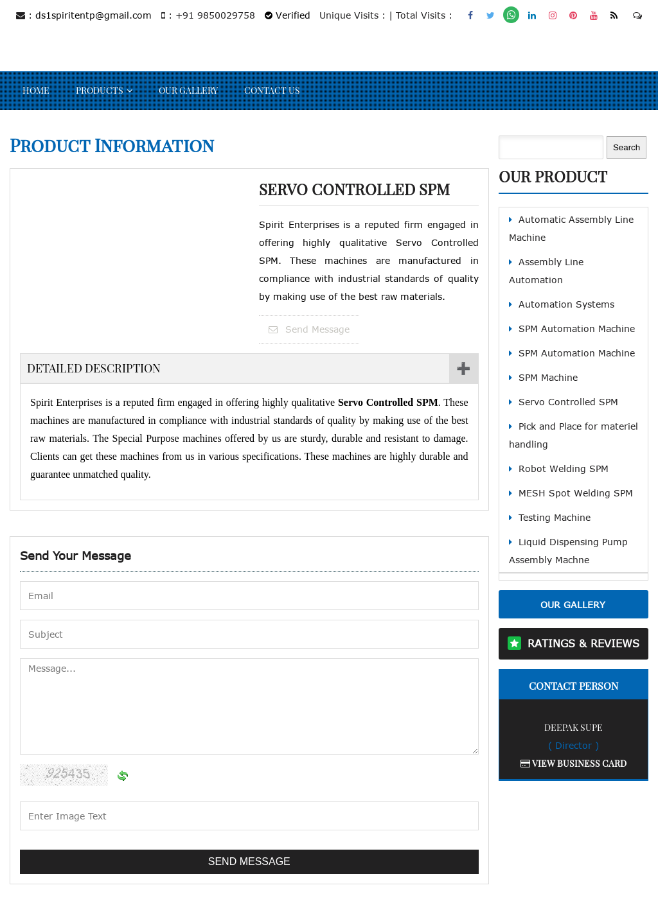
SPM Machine (548, 377)
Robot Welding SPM (564, 468)
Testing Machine (555, 517)
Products (99, 90)
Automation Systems (566, 304)
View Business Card (573, 763)
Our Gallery (188, 90)
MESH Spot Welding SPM (576, 492)
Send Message (309, 329)
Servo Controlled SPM (568, 401)
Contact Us (272, 90)
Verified (287, 15)
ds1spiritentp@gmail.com (93, 15)
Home (35, 90)
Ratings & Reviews (583, 643)
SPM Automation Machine (577, 328)
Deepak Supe (573, 727)
